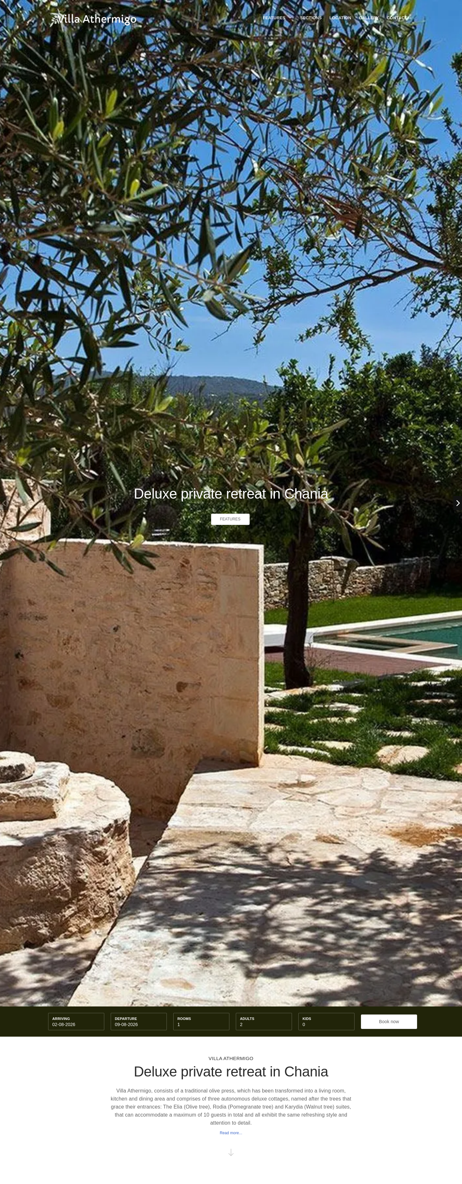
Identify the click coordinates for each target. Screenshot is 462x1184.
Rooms (184, 1019)
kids (307, 1019)
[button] (457, 503)
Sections (311, 17)
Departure (126, 1019)
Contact (397, 17)
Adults (247, 1019)
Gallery (369, 17)
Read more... (231, 1133)
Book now (389, 1021)
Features (277, 17)
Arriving (61, 1019)
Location (340, 17)
